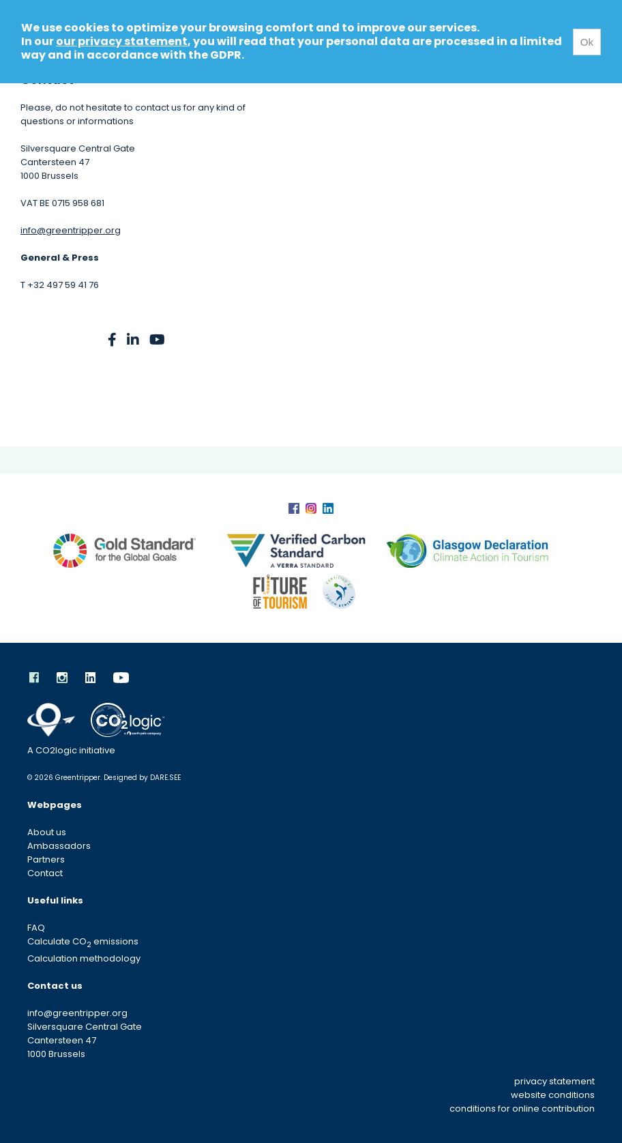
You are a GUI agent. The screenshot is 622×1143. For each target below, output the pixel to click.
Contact (45, 873)
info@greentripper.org (70, 230)
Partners (46, 859)
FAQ (36, 927)
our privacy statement (122, 41)
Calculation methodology (83, 958)
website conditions (553, 1094)
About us (46, 832)
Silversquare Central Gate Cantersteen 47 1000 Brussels (84, 1040)
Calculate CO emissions (82, 941)
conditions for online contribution (522, 1108)
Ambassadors (59, 845)
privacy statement (554, 1081)
